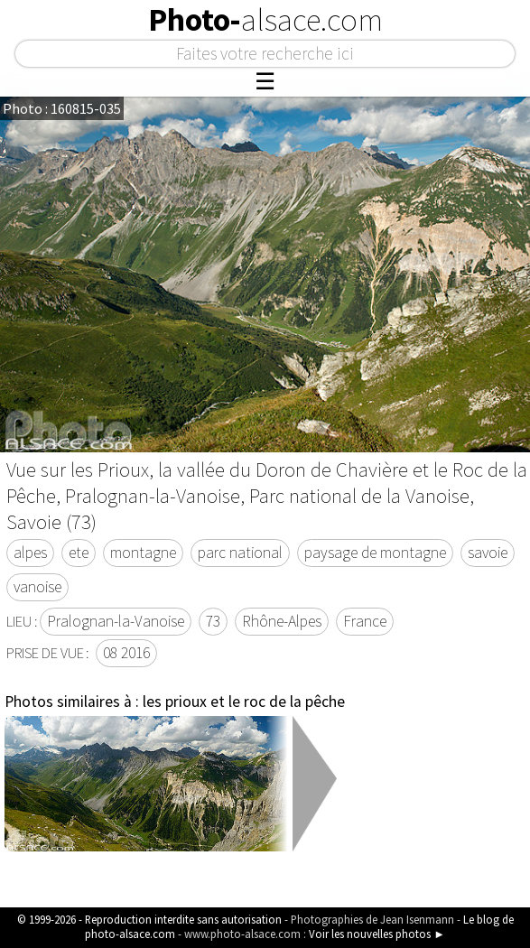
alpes (30, 552)
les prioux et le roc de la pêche (244, 701)
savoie (487, 552)
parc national (240, 552)
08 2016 (126, 653)
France (364, 621)
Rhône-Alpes (281, 621)
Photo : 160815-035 (62, 108)
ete (78, 552)
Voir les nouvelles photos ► (377, 933)
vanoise (37, 587)
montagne (143, 552)
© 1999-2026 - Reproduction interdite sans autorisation (149, 919)
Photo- (265, 20)
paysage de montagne (375, 552)
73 (213, 621)
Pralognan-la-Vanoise (115, 621)
